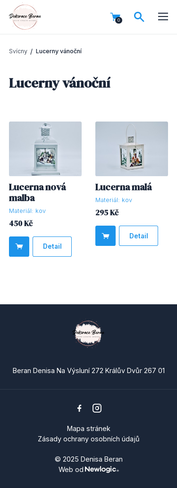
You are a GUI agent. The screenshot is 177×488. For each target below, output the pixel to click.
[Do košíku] (19, 246)
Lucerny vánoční (59, 51)
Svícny (18, 51)
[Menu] (163, 17)
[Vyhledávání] (139, 17)
